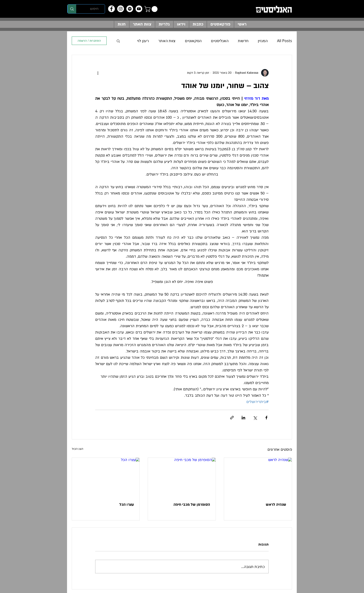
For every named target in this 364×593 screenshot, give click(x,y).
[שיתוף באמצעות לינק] (232, 417)
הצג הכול (77, 449)
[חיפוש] (94, 8)
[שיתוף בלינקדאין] (243, 417)
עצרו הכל (126, 504)
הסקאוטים (193, 40)
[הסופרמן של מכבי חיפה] (182, 477)
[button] (151, 9)
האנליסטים (220, 40)
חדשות (243, 40)
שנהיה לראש (276, 504)
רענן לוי (143, 40)
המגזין (263, 40)
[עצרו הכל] (106, 477)
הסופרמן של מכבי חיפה (191, 504)
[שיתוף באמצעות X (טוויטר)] (255, 417)
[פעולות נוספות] (98, 73)
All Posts (284, 40)
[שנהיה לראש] (258, 477)
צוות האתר (167, 40)
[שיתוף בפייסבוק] (266, 417)
